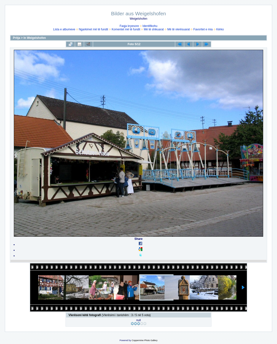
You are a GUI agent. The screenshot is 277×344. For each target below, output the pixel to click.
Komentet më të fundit (126, 29)
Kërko (220, 29)
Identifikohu (149, 26)
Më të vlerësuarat (178, 29)
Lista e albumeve (64, 29)
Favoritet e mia (203, 29)
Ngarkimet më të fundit (93, 29)
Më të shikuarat (154, 29)
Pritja (16, 38)
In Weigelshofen (35, 38)
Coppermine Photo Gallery (144, 340)
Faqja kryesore (129, 26)
